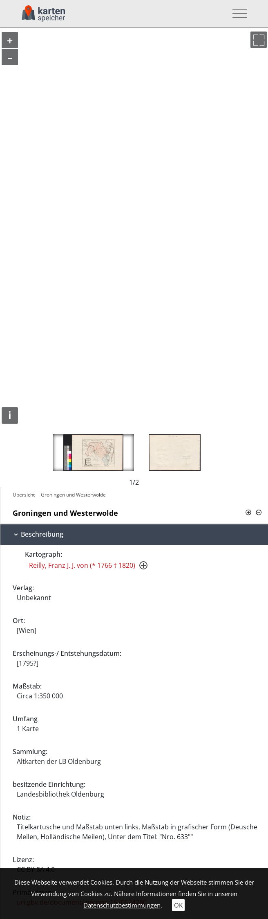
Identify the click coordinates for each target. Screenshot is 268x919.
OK (178, 905)
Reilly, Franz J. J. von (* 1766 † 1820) (82, 565)
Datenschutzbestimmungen (122, 905)
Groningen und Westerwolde (73, 494)
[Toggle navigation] (237, 14)
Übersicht (24, 494)
